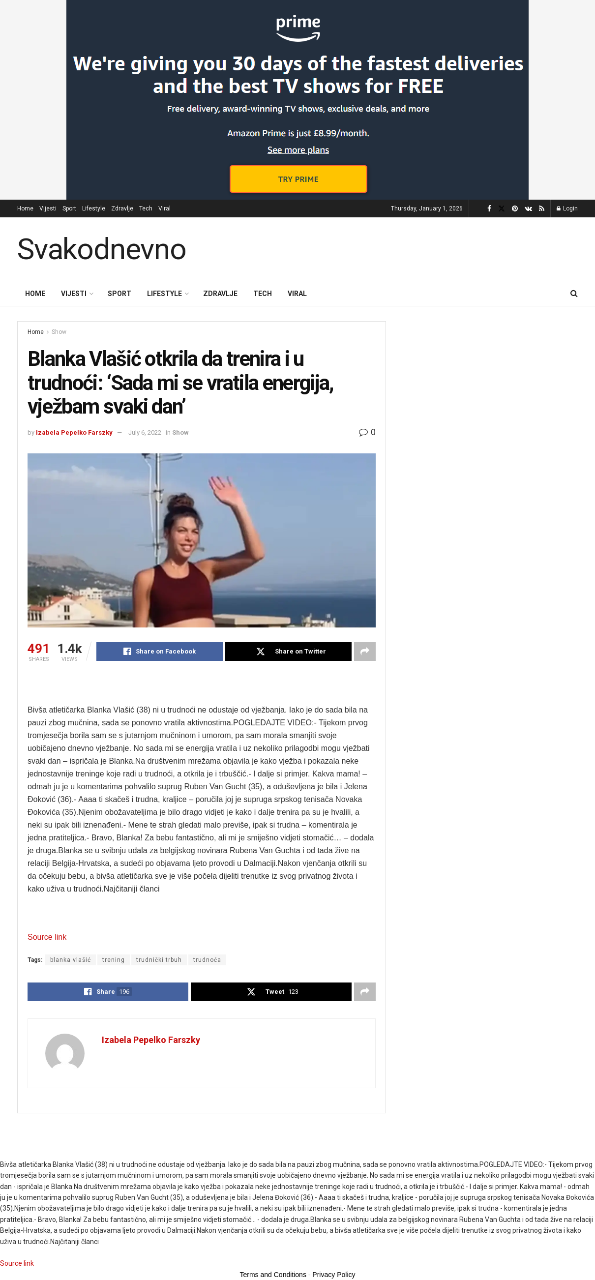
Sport (69, 208)
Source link (47, 937)
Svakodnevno (101, 249)
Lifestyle (93, 208)
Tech (145, 208)
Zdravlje (122, 208)
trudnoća (207, 959)
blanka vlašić (70, 959)
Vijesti (48, 208)
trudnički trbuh (159, 959)
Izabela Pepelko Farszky (74, 432)
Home (25, 208)
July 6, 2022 (144, 432)
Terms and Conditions (273, 1275)
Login (567, 208)
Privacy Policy (333, 1275)
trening (113, 959)
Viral (164, 208)
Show (59, 331)
